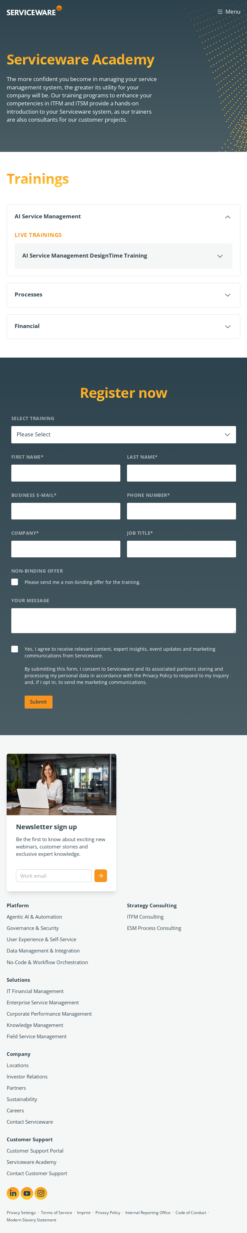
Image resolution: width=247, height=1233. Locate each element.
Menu (228, 11)
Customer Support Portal (35, 1150)
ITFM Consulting (145, 916)
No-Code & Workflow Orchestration (47, 962)
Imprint (83, 1212)
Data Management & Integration (43, 950)
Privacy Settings (21, 1212)
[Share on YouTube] (27, 1193)
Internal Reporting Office (148, 1212)
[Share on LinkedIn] (13, 1193)
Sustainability (22, 1099)
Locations (18, 1065)
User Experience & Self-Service (41, 939)
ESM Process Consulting (154, 928)
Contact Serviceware (30, 1121)
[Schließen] (123, 217)
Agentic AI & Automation (34, 916)
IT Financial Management (35, 991)
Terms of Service (56, 1212)
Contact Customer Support (37, 1173)
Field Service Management (36, 1036)
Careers (15, 1110)
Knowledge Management (35, 1025)
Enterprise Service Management (43, 1002)
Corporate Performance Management (49, 1013)
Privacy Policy (107, 1212)
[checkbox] (123, 583)
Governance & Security (33, 928)
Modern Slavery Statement (31, 1220)
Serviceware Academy (32, 1162)
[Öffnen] (123, 256)
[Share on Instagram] (41, 1193)
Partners (16, 1087)
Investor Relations (27, 1076)
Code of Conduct (191, 1212)
